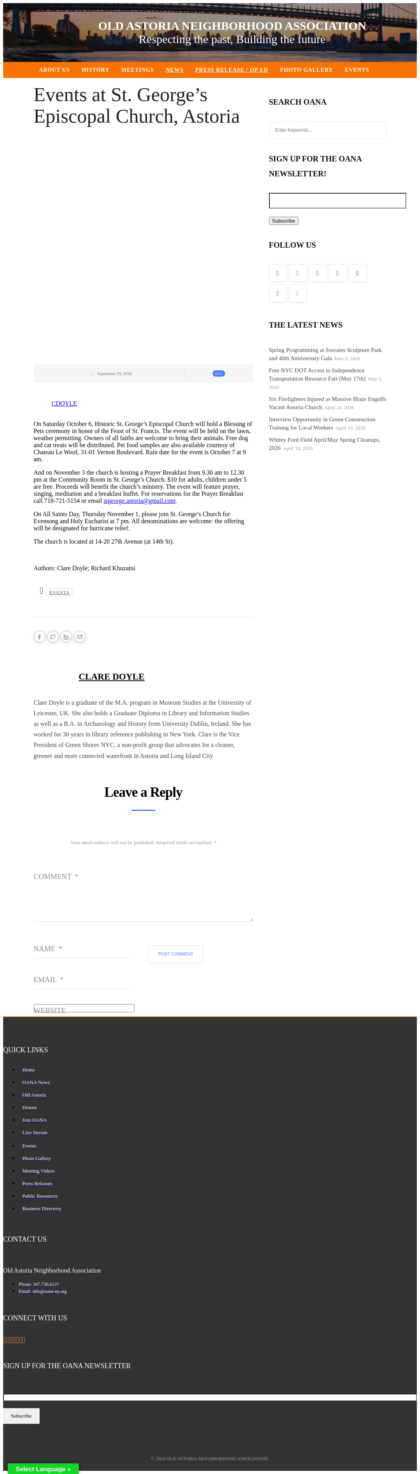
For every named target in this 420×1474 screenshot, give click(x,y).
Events (357, 70)
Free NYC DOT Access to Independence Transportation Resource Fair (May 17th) (317, 374)
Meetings (137, 70)
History (95, 70)
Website (50, 1010)
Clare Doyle (112, 677)
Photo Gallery (306, 70)
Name (48, 949)
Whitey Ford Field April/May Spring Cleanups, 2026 (324, 444)
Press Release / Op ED (231, 70)
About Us (54, 70)
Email (49, 979)
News (175, 70)
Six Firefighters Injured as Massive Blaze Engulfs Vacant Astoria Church (327, 403)
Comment (56, 876)
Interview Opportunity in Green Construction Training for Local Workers (322, 423)
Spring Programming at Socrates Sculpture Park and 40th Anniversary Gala (325, 354)
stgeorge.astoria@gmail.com (139, 500)
